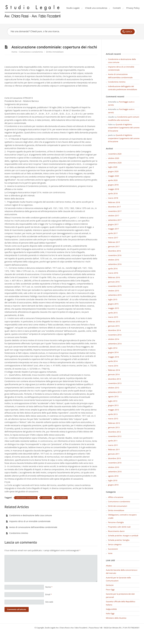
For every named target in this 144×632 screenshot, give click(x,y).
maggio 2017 (113, 228)
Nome (48, 587)
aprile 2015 (112, 312)
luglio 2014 (112, 348)
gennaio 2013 (114, 427)
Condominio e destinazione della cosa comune (29, 515)
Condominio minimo (17, 533)
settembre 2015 (115, 295)
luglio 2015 (112, 299)
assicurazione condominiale (26, 498)
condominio (46, 498)
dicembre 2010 (114, 458)
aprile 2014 (112, 361)
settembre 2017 (115, 220)
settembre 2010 (115, 471)
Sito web (49, 602)
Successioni (113, 549)
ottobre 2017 (113, 215)
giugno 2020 (113, 171)
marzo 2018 (113, 198)
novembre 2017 (114, 211)
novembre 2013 (114, 383)
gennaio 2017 (114, 246)
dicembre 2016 (114, 251)
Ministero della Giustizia (116, 618)
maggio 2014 (113, 357)
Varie (110, 553)
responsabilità (61, 498)
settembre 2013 (115, 392)
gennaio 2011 (114, 454)
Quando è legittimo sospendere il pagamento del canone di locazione (124, 127)
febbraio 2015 (114, 321)
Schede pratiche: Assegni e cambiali (123, 535)
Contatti (117, 8)
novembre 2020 (114, 154)
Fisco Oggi (110, 589)
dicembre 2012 (114, 432)
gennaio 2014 (114, 374)
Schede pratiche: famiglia (118, 540)
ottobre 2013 (113, 387)
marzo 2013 (113, 418)
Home (14, 51)
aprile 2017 (112, 233)
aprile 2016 (112, 268)
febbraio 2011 (114, 449)
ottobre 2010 (113, 467)
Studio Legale (73, 8)
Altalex (109, 565)
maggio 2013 (113, 409)
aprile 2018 (112, 193)
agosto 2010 (113, 476)
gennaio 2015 (114, 326)
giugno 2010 (113, 485)
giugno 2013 (113, 405)
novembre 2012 (114, 436)
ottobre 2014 (113, 339)
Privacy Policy (133, 8)
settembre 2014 (115, 343)
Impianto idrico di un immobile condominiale (28, 521)
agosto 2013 (113, 396)
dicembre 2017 (114, 206)
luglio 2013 (112, 401)
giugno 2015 (113, 304)
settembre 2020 (115, 162)
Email (48, 594)
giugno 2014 (113, 352)
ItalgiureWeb (111, 609)
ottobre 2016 (113, 259)
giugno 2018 (113, 184)
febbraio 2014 (114, 370)
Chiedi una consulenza (96, 8)
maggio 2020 (113, 176)
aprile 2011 (112, 440)
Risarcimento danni (116, 531)
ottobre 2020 (113, 158)
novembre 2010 (114, 462)
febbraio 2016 (114, 277)
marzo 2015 (113, 317)
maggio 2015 (113, 308)
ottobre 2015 (113, 290)
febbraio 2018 (114, 202)
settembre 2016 (115, 264)
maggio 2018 (113, 189)
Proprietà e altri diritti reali (119, 527)
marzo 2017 (113, 237)
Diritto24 (109, 585)
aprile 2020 (112, 180)
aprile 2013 (112, 414)
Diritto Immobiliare (55, 51)
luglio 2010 (112, 480)
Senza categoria (114, 544)
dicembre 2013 (114, 379)
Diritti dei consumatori (117, 506)
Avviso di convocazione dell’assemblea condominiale (31, 527)
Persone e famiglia (116, 522)
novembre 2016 (114, 255)
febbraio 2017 (114, 242)
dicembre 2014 (114, 330)
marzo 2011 (113, 445)
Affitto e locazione (115, 497)
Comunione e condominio (31, 51)
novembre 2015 (114, 286)
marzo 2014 (113, 365)
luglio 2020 (112, 167)
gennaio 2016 (114, 281)
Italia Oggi (110, 613)
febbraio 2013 (114, 423)
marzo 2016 (113, 273)
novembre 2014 (114, 335)
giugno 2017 (113, 224)
